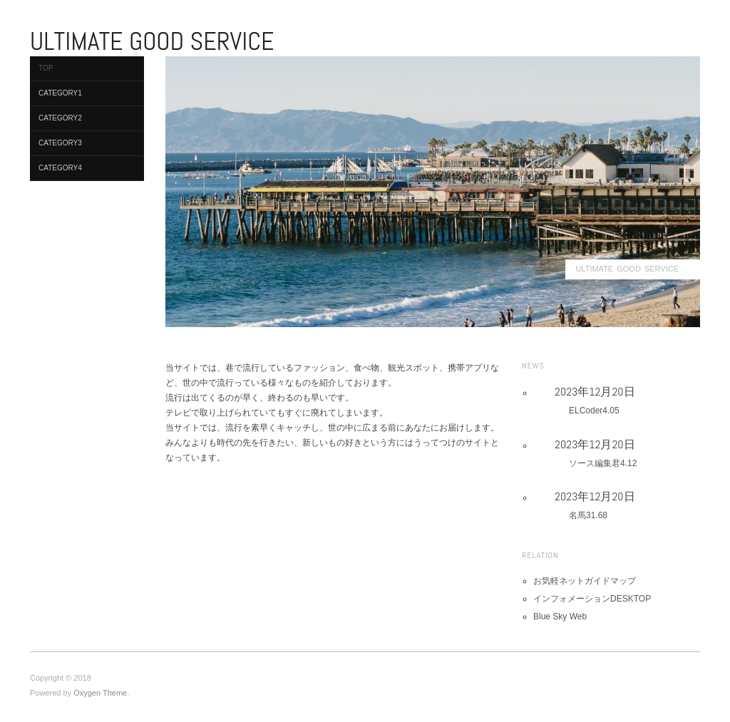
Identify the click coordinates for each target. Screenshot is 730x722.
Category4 (60, 168)
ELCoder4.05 (594, 411)
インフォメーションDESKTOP (592, 599)
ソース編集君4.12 (603, 463)
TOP (45, 68)
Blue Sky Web (560, 617)
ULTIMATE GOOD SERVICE (627, 268)
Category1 (60, 93)
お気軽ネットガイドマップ (584, 581)
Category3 (60, 143)
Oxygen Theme (100, 693)
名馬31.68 (588, 515)
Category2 (60, 118)
